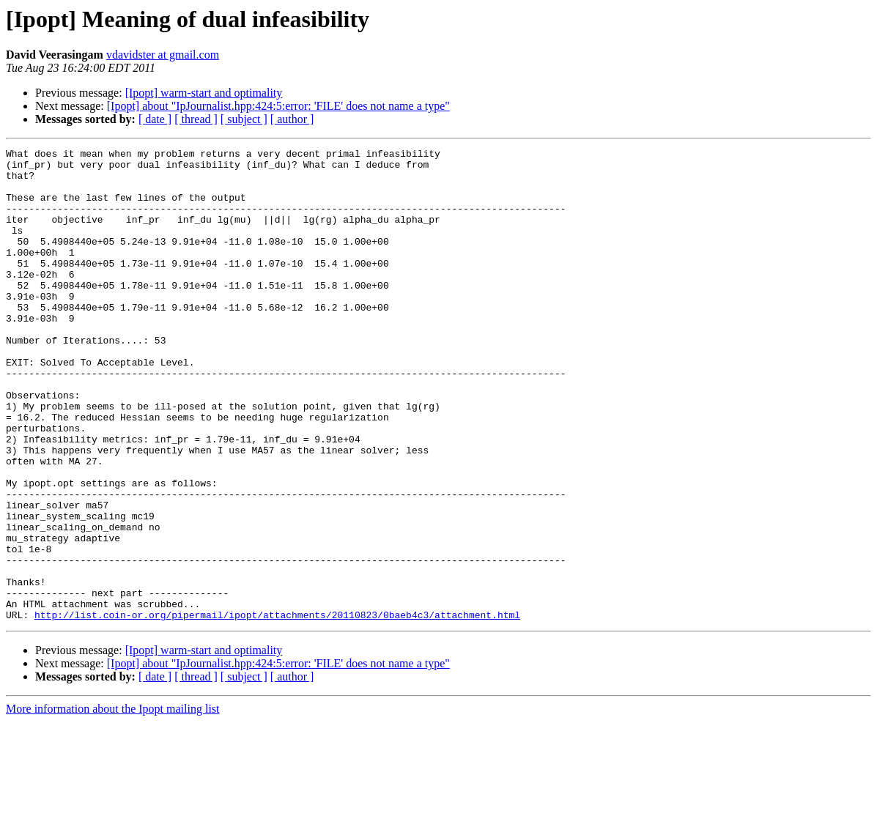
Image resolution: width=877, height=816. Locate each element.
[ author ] (292, 119)
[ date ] (154, 119)
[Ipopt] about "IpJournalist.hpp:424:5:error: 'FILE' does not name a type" (278, 106)
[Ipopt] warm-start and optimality (204, 92)
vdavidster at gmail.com (162, 54)
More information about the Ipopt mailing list (113, 803)
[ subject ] (244, 119)
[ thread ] (196, 119)
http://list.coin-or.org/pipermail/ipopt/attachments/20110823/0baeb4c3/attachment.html (277, 709)
